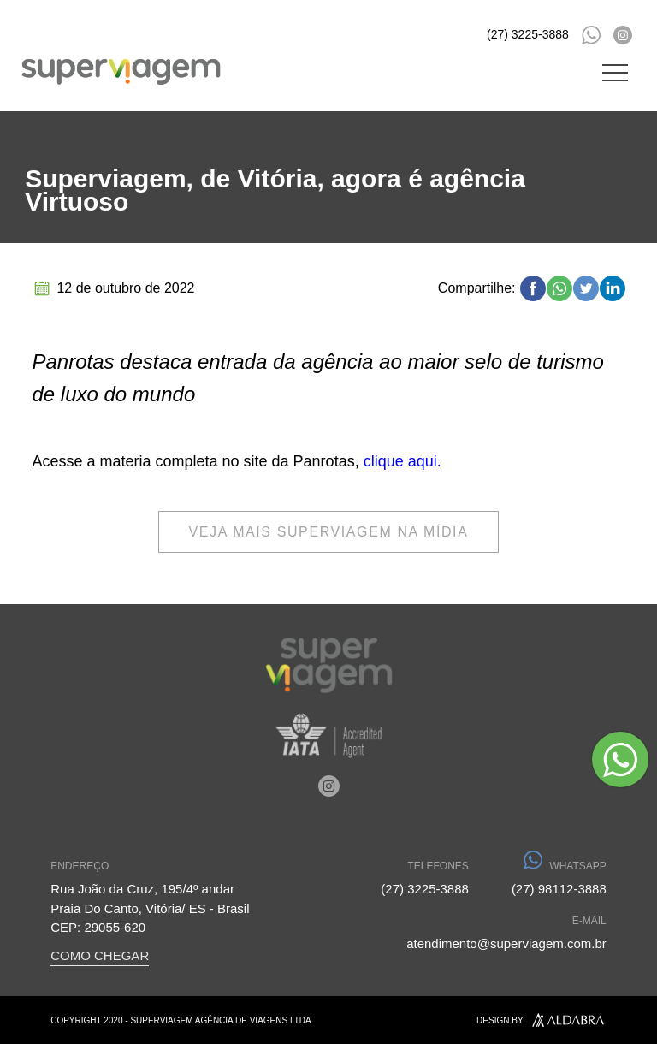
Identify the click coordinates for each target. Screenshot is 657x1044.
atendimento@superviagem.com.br (506, 931)
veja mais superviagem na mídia (329, 532)
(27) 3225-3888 (528, 34)
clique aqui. (402, 461)
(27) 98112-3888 (559, 877)
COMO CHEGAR (99, 955)
